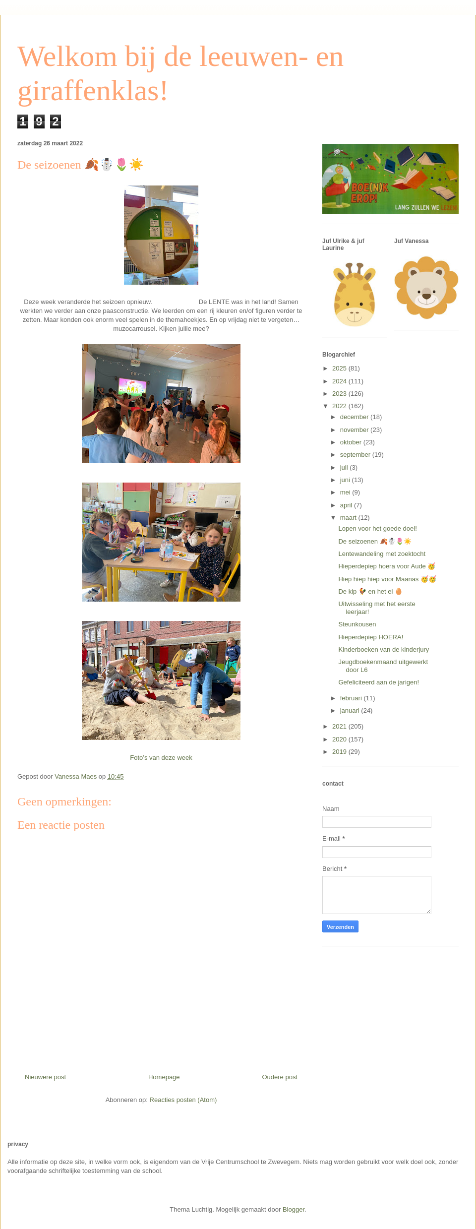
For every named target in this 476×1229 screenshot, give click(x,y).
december (355, 417)
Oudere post (280, 1077)
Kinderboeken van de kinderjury (383, 649)
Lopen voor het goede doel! (377, 528)
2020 (340, 739)
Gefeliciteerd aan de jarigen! (378, 682)
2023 (340, 393)
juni (346, 480)
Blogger (293, 1209)
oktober (351, 442)
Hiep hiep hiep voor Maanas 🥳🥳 (387, 579)
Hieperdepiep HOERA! (370, 637)
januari (350, 710)
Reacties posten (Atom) (183, 1100)
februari (352, 698)
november (355, 429)
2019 (340, 751)
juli (345, 467)
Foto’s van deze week (161, 757)
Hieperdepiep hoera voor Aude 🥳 (386, 566)
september (356, 454)
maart (349, 517)
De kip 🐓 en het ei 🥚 (370, 591)
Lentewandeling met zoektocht (381, 553)
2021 (340, 726)
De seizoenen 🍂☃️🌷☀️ (374, 541)
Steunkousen (357, 624)
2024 (340, 381)
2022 (340, 406)
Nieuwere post (45, 1077)
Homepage (164, 1077)
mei (346, 492)
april (347, 505)
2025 (340, 368)
